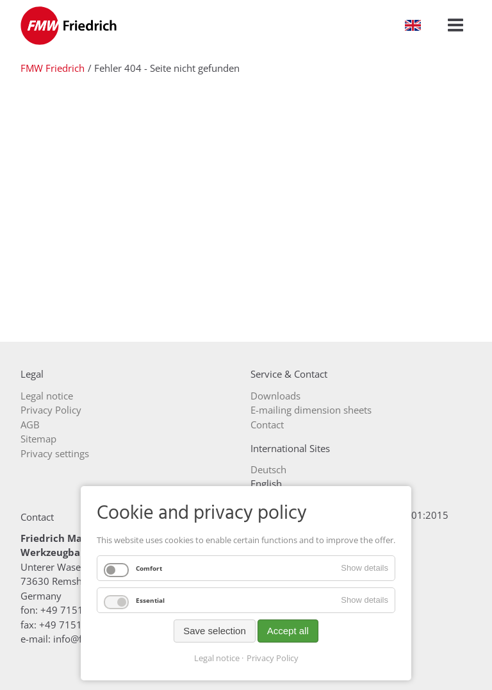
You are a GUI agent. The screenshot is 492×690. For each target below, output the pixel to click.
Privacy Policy (273, 658)
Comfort (149, 568)
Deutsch (268, 469)
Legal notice (217, 658)
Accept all (288, 630)
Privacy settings (54, 453)
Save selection (214, 630)
